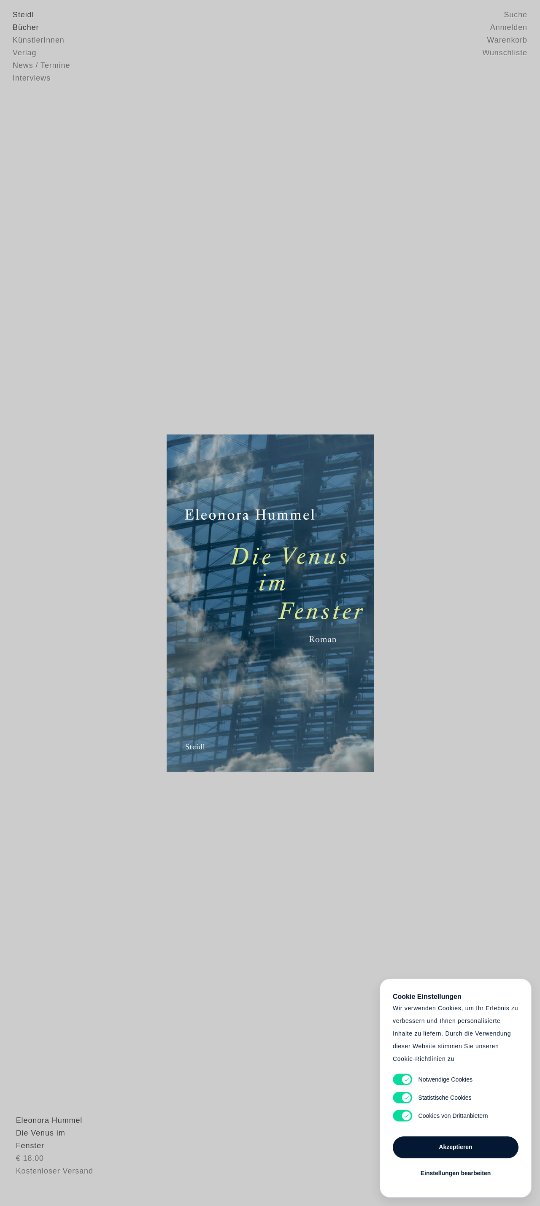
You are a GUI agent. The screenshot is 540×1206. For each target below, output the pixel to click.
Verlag (24, 53)
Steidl (23, 15)
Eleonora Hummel (46, 1149)
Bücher (26, 27)
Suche (515, 15)
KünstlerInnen (39, 40)
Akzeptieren (455, 1147)
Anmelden (508, 27)
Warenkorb (507, 40)
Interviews (32, 78)
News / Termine (41, 65)
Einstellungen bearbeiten (456, 1173)
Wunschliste (504, 53)
